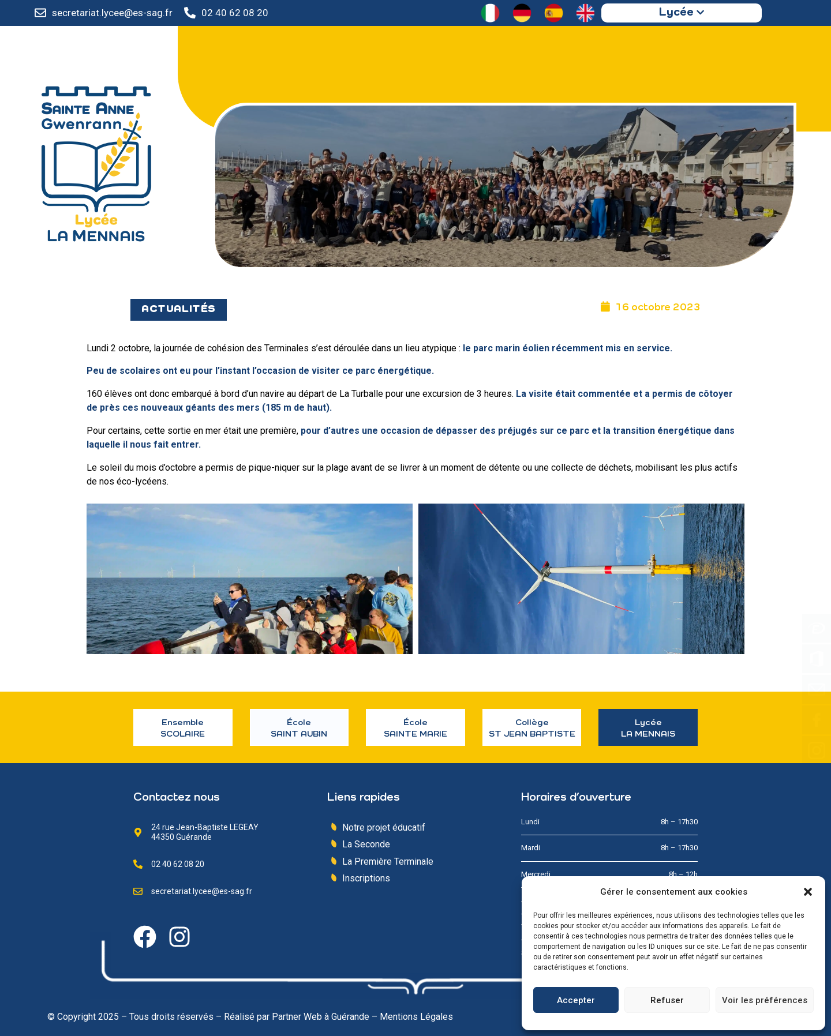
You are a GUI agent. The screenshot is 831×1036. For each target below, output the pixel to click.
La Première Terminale (387, 861)
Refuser (667, 1000)
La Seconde (366, 844)
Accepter (576, 1000)
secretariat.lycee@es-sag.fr (112, 12)
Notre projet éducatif (383, 827)
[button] (808, 892)
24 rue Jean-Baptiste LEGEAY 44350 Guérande (205, 832)
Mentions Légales (416, 1016)
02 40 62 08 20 (234, 12)
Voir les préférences (764, 1000)
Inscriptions (366, 878)
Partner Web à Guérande (320, 1016)
